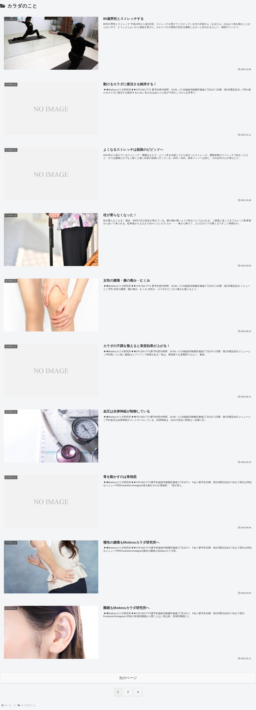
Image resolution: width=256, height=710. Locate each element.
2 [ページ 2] (128, 692)
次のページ (128, 678)
